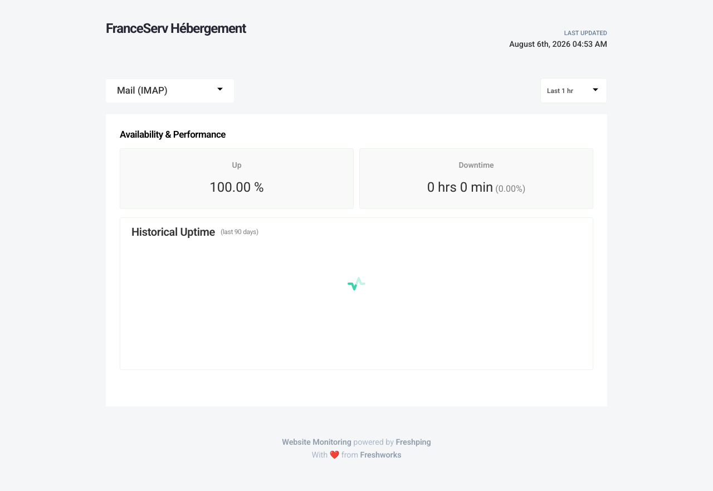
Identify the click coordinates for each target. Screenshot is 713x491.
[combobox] (170, 91)
